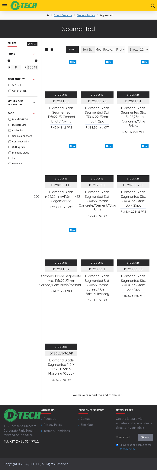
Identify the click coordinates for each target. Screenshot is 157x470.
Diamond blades (86, 15)
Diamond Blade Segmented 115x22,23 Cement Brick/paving (61, 114)
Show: (134, 49)
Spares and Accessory (15, 102)
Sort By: (87, 49)
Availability (16, 79)
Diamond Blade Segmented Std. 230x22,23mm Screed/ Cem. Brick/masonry (97, 285)
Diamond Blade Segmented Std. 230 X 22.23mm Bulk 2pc (97, 114)
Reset (72, 49)
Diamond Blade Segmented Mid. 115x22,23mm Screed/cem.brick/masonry (61, 280)
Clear (33, 44)
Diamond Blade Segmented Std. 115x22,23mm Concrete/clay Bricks (133, 117)
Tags (11, 113)
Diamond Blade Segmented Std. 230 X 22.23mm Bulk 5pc (133, 282)
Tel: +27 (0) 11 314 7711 (21, 441)
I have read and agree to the (134, 446)
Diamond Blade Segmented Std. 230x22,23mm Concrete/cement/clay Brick (97, 201)
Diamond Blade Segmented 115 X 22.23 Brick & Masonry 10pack (61, 367)
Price (11, 53)
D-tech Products (63, 15)
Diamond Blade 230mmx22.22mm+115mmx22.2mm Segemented (61, 196)
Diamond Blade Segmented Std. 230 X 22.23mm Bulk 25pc (133, 198)
